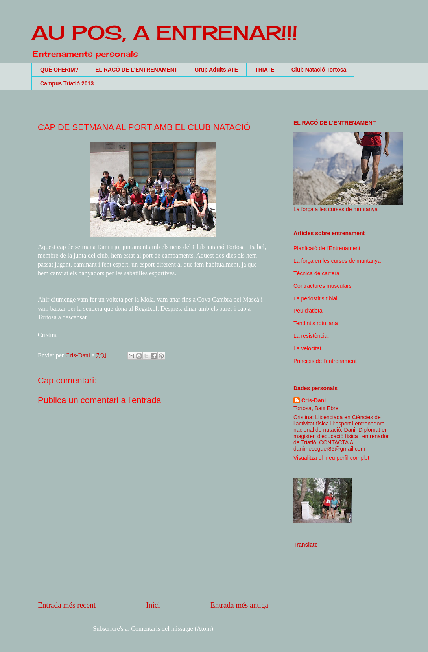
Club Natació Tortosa (319, 69)
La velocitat (307, 348)
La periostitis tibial (315, 298)
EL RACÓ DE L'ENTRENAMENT (136, 69)
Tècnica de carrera (316, 273)
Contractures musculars (322, 286)
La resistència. (311, 336)
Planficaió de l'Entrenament (326, 248)
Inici (153, 605)
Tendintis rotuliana (315, 323)
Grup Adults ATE (216, 69)
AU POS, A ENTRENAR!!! (164, 32)
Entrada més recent (67, 605)
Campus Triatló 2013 (67, 83)
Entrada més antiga (239, 605)
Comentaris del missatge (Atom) (172, 628)
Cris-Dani (313, 400)
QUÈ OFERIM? (59, 69)
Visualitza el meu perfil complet (331, 458)
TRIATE (265, 69)
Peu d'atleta (308, 311)
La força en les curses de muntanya (337, 261)
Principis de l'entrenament (325, 361)
